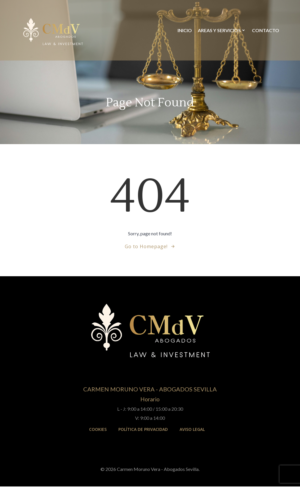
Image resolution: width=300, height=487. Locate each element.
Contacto (265, 30)
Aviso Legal (192, 430)
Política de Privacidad (143, 430)
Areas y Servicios (221, 30)
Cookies (98, 430)
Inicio (184, 30)
